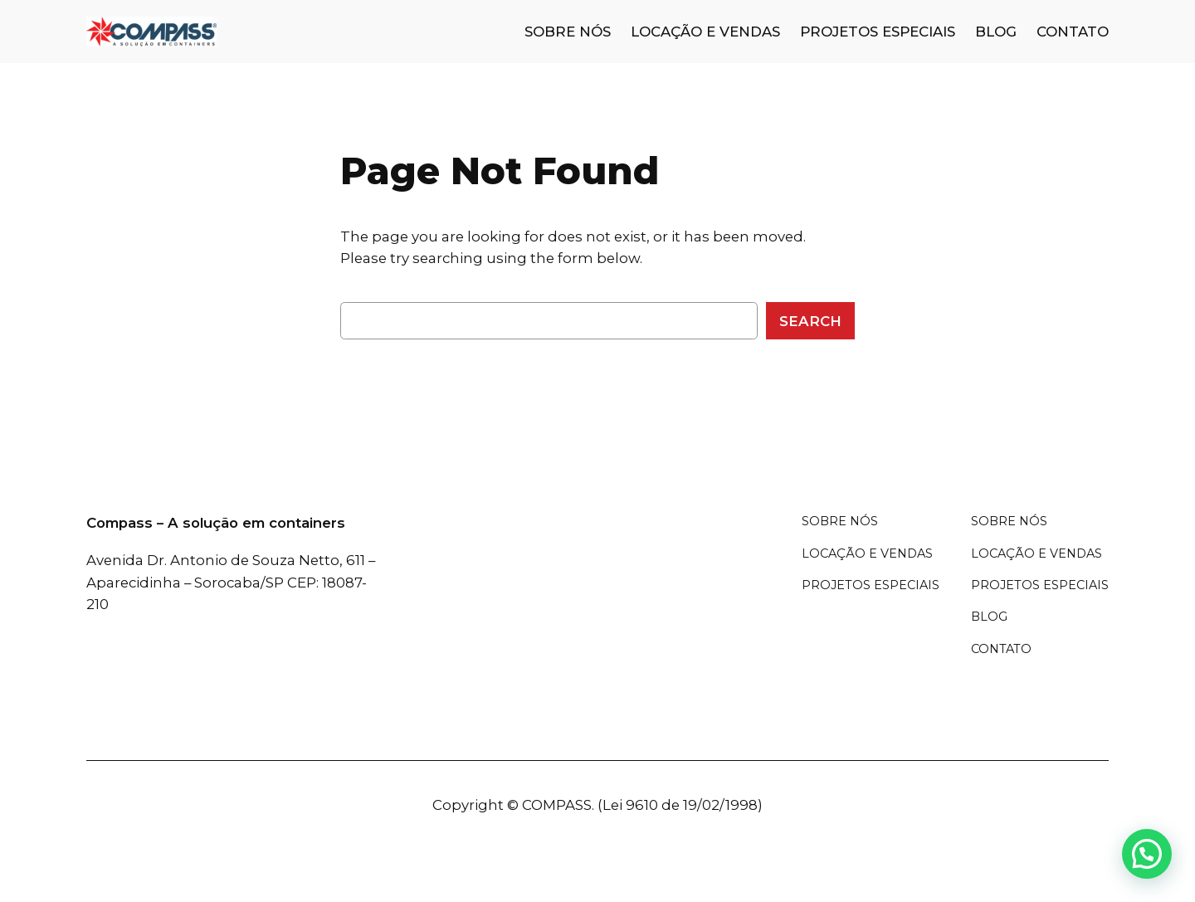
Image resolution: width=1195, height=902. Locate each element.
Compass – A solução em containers (215, 522)
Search (810, 321)
